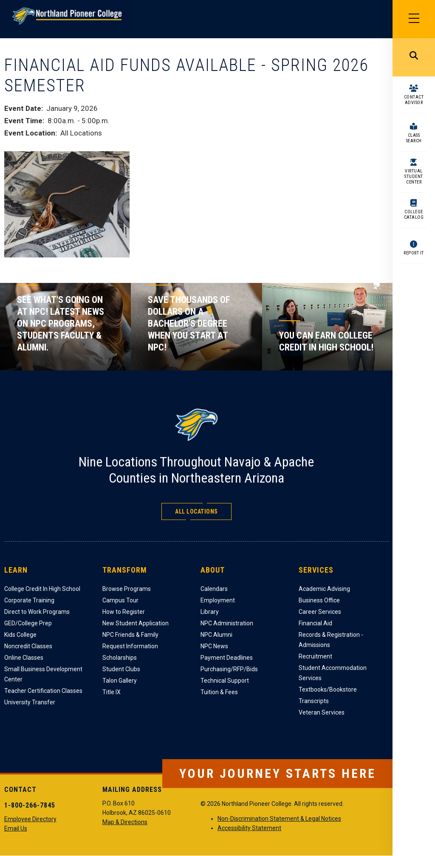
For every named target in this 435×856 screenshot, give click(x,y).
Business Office (319, 600)
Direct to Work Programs (37, 611)
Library (210, 611)
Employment (218, 600)
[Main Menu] (414, 19)
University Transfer (29, 702)
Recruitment (315, 656)
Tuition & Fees (219, 692)
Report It (414, 253)
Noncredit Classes (28, 646)
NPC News (214, 646)
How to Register (123, 611)
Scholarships (119, 657)
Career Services (320, 611)
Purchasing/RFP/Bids (229, 669)
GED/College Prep (28, 623)
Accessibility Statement (249, 828)
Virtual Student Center (413, 176)
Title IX (111, 692)
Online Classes (23, 657)
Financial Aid (315, 623)
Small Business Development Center (43, 674)
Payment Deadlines (227, 657)
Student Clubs (121, 669)
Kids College (20, 634)
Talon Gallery (119, 680)
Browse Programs (126, 588)
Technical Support (225, 680)
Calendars (214, 588)
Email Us (15, 828)
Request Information (130, 646)
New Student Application (135, 623)
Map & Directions (124, 822)
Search (414, 57)
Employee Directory (30, 819)
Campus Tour (120, 600)
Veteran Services (322, 712)
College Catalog (414, 214)
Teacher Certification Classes (43, 690)
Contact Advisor (414, 99)
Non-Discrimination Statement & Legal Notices (279, 818)
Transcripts (314, 701)
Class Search (414, 138)
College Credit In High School (42, 588)
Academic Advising (324, 588)
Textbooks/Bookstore (328, 689)
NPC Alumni (216, 634)
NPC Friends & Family (130, 634)
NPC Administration (227, 623)
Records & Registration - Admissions (331, 639)
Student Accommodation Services (333, 672)
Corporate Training (29, 600)
